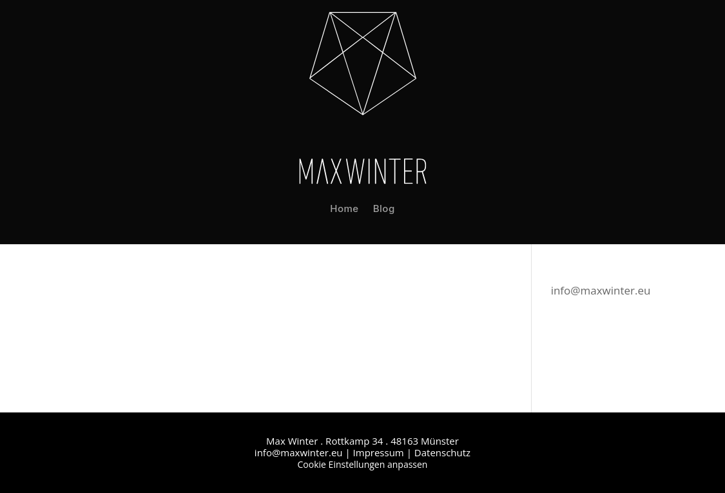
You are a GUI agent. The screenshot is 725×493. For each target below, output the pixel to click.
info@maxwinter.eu (601, 290)
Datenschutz (442, 452)
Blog (384, 208)
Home (344, 208)
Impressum (378, 452)
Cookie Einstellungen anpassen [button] (363, 464)
